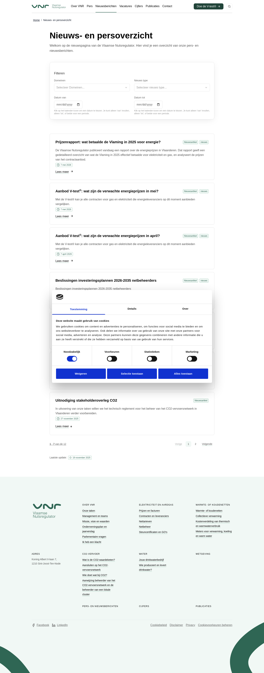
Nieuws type (141, 80)
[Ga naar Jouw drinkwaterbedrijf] (151, 559)
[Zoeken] (229, 6)
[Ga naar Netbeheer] (145, 526)
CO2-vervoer (91, 554)
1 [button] (188, 444)
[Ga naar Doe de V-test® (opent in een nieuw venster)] (208, 6)
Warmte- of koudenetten (213, 505)
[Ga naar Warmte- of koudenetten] (209, 510)
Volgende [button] (207, 444)
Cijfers (144, 606)
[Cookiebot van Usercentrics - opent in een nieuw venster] (192, 296)
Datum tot (139, 97)
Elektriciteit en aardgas (156, 505)
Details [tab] (132, 308)
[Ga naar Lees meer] (64, 172)
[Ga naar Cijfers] (139, 6)
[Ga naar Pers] (90, 6)
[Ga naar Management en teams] (95, 516)
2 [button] (195, 444)
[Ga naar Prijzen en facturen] (149, 510)
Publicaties (203, 606)
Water (143, 554)
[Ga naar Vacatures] (125, 6)
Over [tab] (185, 308)
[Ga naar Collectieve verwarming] (209, 516)
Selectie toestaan (132, 373)
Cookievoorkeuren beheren (215, 625)
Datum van (60, 97)
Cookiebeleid (158, 625)
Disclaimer (176, 625)
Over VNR (88, 505)
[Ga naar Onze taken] (89, 510)
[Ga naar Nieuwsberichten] (106, 6)
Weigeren (81, 373)
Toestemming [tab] (78, 309)
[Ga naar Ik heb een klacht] (92, 542)
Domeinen (59, 80)
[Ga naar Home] (36, 20)
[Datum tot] (148, 105)
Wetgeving (203, 554)
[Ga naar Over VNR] (77, 6)
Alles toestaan (183, 373)
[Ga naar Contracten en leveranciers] (154, 516)
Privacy (190, 625)
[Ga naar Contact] (167, 6)
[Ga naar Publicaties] (152, 6)
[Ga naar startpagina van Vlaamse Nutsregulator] (49, 6)
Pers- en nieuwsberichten (100, 606)
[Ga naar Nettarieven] (145, 521)
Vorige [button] (178, 444)
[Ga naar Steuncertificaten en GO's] (153, 532)
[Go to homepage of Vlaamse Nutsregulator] (47, 511)
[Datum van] (68, 105)
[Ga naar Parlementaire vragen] (94, 536)
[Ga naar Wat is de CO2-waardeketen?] (99, 559)
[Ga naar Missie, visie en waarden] (96, 521)
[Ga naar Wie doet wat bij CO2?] (95, 575)
